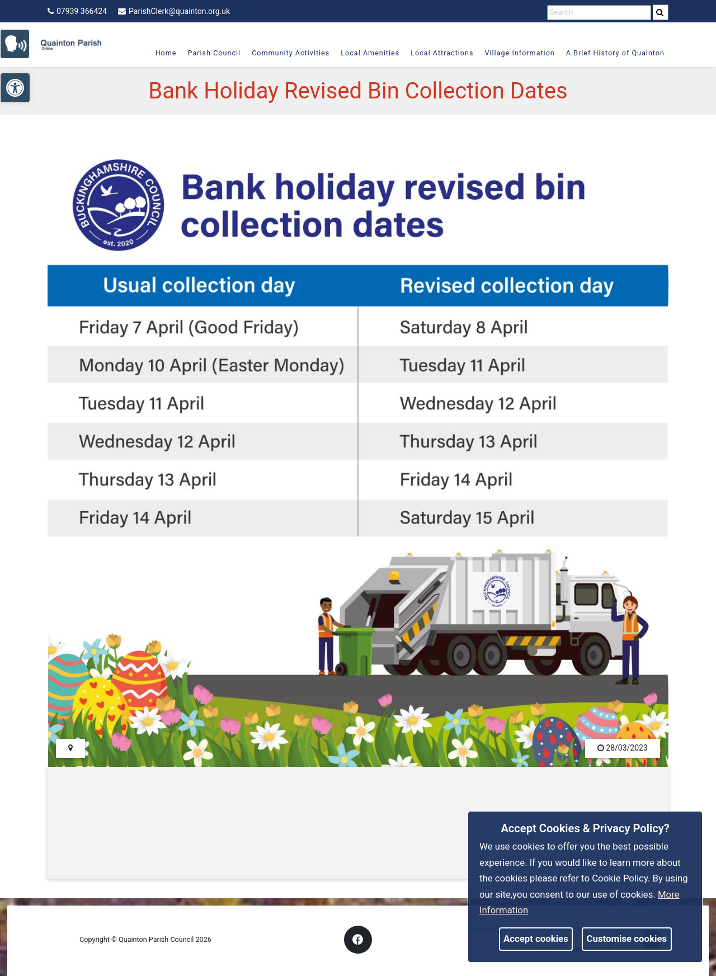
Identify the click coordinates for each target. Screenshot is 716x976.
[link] (20, 43)
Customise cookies (627, 938)
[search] (660, 12)
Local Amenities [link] (365, 53)
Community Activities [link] (286, 53)
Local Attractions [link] (437, 53)
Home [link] (161, 53)
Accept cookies (535, 938)
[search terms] (599, 12)
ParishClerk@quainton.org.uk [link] (174, 11)
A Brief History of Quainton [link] (610, 53)
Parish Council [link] (209, 53)
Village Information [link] (515, 53)
